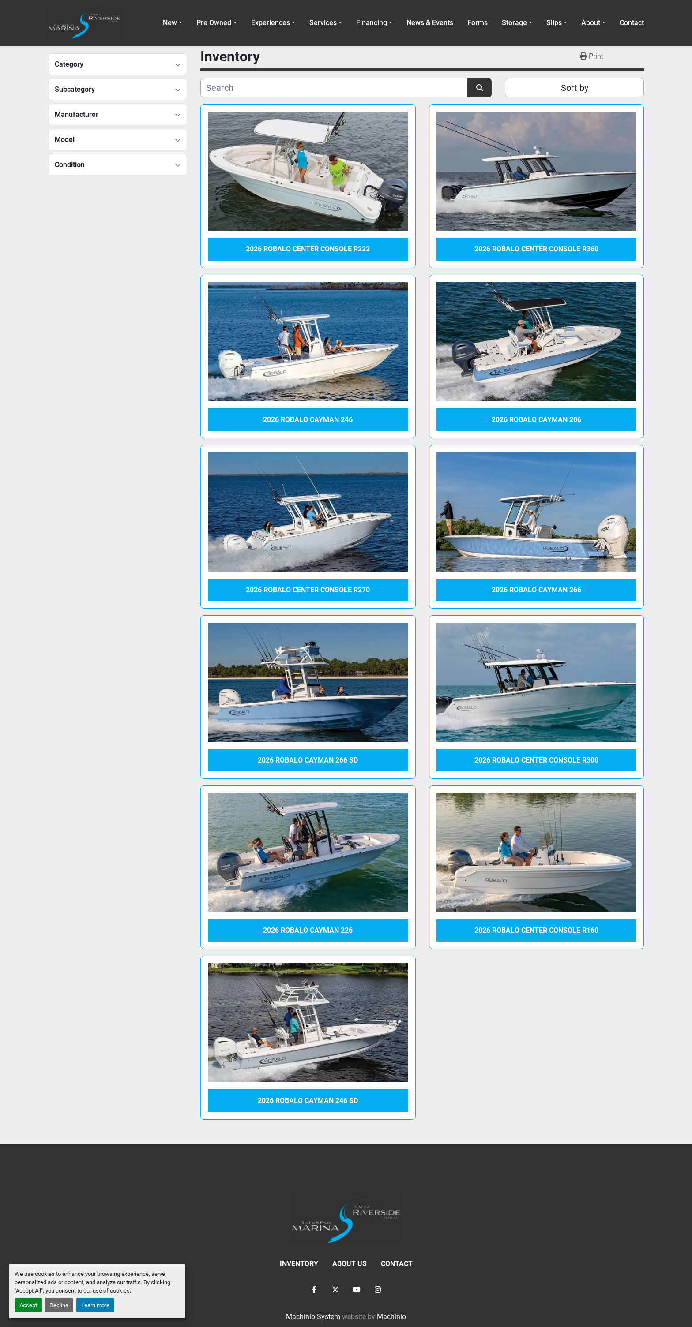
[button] (216, 23)
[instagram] (378, 1289)
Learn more (95, 1305)
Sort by (574, 87)
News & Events (429, 23)
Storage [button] (514, 23)
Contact (632, 23)
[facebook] (314, 1289)
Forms (477, 23)
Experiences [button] (270, 23)
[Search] (333, 87)
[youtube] (356, 1289)
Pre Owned (213, 23)
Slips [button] (554, 23)
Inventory (299, 1264)
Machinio (391, 1316)
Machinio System (313, 1316)
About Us (349, 1264)
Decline (58, 1305)
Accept (28, 1305)
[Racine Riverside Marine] (346, 1219)
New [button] (170, 23)
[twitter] (335, 1289)
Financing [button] (371, 23)
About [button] (590, 23)
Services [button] (323, 23)
